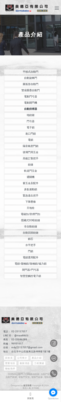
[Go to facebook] (53, 392)
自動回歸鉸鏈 (30, 232)
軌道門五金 (30, 170)
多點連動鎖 (30, 189)
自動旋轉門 (30, 77)
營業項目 (10, 363)
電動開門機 (30, 102)
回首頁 (30, 396)
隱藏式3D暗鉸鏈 (30, 220)
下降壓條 (30, 201)
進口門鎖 (30, 133)
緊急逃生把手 (30, 195)
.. (49, 385)
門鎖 (30, 251)
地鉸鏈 (30, 115)
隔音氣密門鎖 (30, 146)
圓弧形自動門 (30, 84)
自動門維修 (11, 377)
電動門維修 (37, 377)
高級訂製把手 (30, 158)
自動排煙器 (30, 108)
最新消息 (25, 363)
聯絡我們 (10, 368)
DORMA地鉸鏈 (31, 374)
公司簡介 (22, 358)
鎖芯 (30, 238)
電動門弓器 (30, 96)
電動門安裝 (24, 377)
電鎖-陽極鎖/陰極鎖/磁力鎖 (31, 263)
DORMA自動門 (15, 374)
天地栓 (30, 207)
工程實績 (39, 363)
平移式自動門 (30, 71)
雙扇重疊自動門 (30, 90)
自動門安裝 (46, 374)
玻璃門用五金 (30, 152)
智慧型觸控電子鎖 (30, 276)
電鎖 (30, 139)
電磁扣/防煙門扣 (30, 214)
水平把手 (30, 245)
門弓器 (30, 121)
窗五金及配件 (30, 183)
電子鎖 (30, 127)
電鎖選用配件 (30, 257)
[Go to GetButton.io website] (53, 399)
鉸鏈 (30, 164)
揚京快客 (27, 385)
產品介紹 (37, 358)
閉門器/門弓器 (30, 269)
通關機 (30, 177)
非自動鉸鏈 (30, 226)
